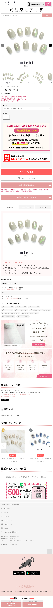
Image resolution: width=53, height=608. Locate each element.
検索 (47, 15)
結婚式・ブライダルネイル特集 (41, 310)
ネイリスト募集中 (19, 591)
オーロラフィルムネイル (31, 313)
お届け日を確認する (26, 185)
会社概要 (3, 591)
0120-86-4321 (37, 4)
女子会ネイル (35, 306)
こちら (42, 392)
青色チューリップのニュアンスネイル (40, 458)
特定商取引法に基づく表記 (44, 591)
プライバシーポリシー (30, 591)
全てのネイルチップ (12, 87)
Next (50, 45)
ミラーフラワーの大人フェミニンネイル (13, 458)
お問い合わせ (10, 591)
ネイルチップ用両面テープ (9, 289)
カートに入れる (27, 172)
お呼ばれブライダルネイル (12, 313)
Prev (3, 446)
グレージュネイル (22, 310)
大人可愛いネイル (9, 316)
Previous (2, 45)
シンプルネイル (24, 316)
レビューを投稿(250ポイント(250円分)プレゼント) (17, 394)
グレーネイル (8, 310)
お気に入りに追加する (26, 178)
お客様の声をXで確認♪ (8, 397)
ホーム (3, 87)
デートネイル (22, 306)
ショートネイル (9, 306)
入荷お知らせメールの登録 (26, 197)
